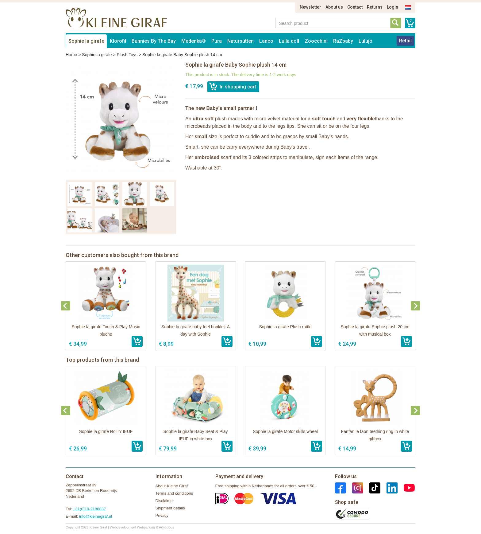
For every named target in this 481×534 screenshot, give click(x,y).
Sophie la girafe (86, 41)
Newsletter (310, 7)
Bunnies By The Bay (154, 41)
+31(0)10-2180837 (89, 509)
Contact (355, 7)
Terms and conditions (174, 493)
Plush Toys (127, 54)
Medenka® (193, 41)
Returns (375, 7)
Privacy (162, 515)
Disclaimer (165, 500)
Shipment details (170, 508)
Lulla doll (289, 41)
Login (392, 7)
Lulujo (365, 41)
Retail (405, 41)
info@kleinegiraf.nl (95, 516)
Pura (216, 41)
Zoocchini (316, 41)
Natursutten (240, 41)
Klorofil (118, 41)
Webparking (146, 527)
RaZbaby (343, 41)
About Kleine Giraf (172, 486)
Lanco (266, 41)
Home (71, 54)
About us (334, 7)
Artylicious (166, 527)
